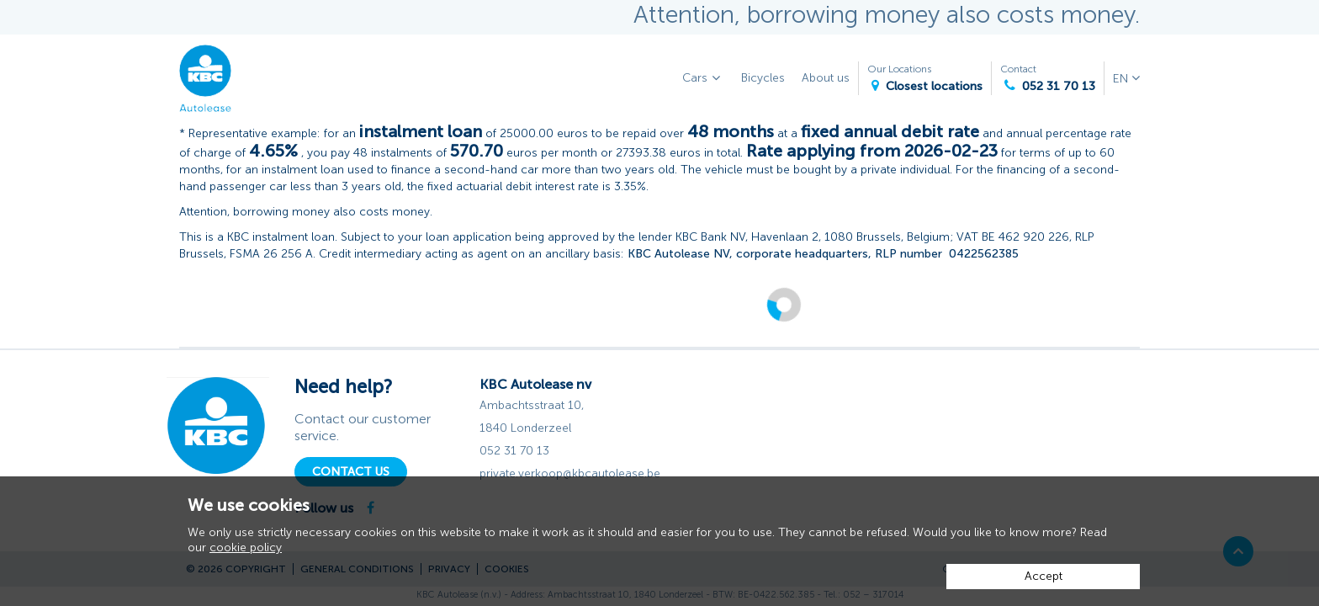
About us (826, 78)
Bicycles (763, 78)
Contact (1047, 78)
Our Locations (925, 78)
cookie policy (245, 547)
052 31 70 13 (514, 451)
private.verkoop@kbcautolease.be (569, 473)
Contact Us (350, 472)
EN (1122, 79)
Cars (703, 79)
